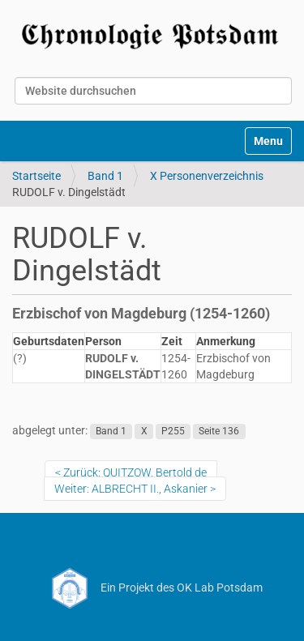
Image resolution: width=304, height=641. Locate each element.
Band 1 (105, 175)
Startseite (36, 175)
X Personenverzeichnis (206, 175)
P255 (173, 431)
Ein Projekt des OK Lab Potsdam (152, 587)
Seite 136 (219, 431)
